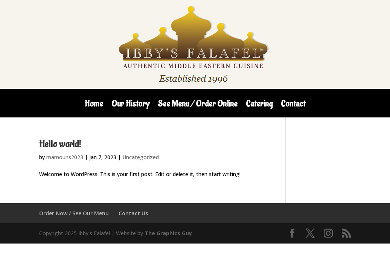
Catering (259, 105)
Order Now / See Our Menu (74, 213)
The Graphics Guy (168, 233)
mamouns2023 (64, 157)
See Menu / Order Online (198, 105)
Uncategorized (140, 157)
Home (94, 105)
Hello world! (60, 144)
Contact (293, 105)
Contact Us (133, 213)
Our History (130, 105)
